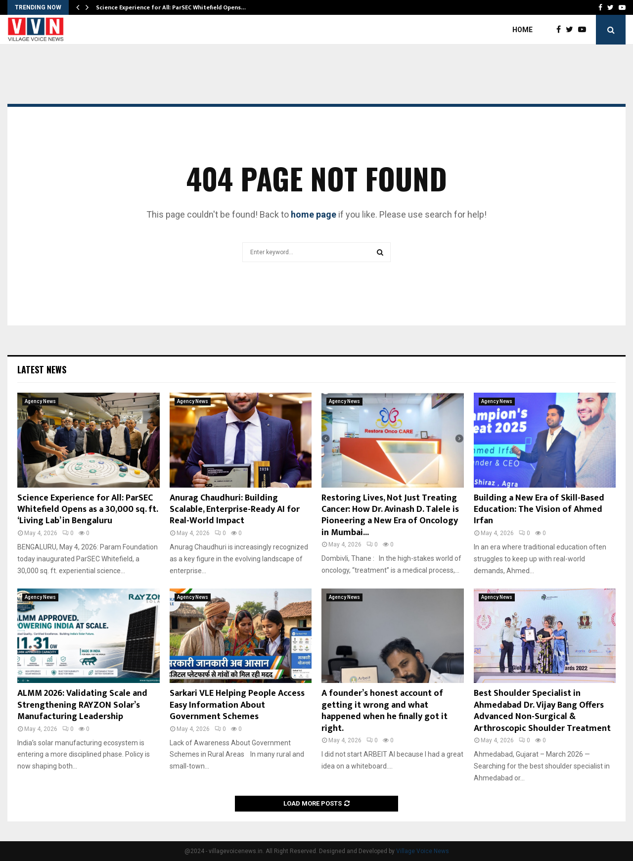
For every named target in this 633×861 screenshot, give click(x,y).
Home (522, 30)
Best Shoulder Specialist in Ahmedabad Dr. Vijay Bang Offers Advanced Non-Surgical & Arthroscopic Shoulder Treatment (542, 710)
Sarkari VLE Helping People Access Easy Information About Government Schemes (237, 705)
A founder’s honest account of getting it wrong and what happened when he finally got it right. (384, 710)
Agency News (40, 401)
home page (313, 214)
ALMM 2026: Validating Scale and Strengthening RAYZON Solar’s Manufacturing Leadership (82, 705)
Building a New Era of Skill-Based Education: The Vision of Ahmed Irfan (539, 510)
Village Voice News (422, 851)
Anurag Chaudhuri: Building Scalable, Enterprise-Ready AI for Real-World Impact (235, 510)
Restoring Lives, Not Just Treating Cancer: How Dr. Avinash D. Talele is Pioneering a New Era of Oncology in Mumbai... (390, 515)
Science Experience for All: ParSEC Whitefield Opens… (171, 7)
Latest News (41, 369)
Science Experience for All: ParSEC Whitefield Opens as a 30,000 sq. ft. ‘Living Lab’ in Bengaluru (87, 510)
